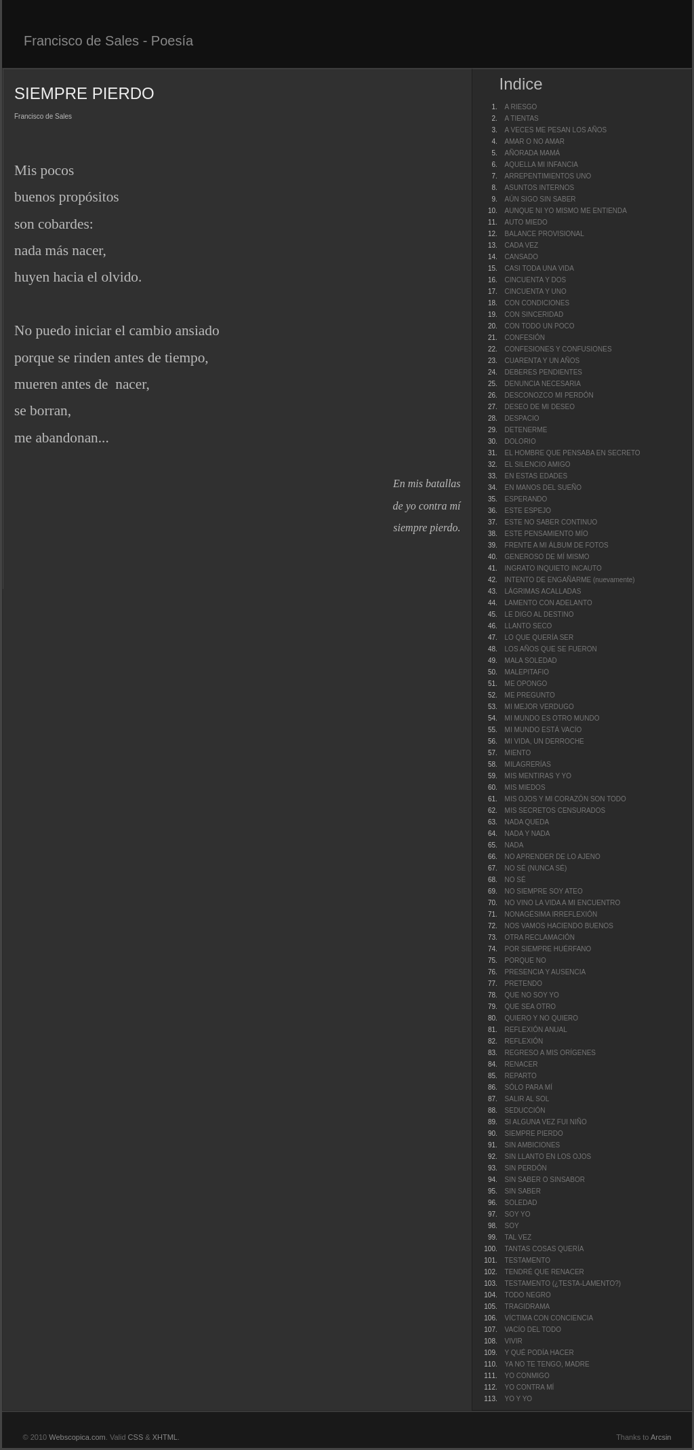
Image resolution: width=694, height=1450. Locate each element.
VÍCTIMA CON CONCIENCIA (549, 1318)
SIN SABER (523, 1191)
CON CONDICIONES (537, 303)
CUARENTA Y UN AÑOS (542, 360)
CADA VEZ (521, 245)
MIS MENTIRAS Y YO (538, 776)
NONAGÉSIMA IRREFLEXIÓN (551, 914)
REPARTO (521, 1076)
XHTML (165, 1437)
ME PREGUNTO (530, 695)
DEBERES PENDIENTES (543, 372)
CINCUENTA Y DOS (536, 280)
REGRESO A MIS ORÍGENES (550, 1052)
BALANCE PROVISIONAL (544, 233)
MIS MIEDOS (525, 787)
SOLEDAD (521, 1202)
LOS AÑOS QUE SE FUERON (551, 649)
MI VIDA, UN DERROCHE (544, 741)
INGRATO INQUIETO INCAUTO (553, 568)
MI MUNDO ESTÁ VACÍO (543, 729)
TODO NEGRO (528, 1295)
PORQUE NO (525, 960)
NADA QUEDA (527, 822)
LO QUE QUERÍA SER (539, 637)
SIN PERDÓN (526, 1168)
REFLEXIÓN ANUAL (536, 1029)
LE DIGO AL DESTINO (539, 614)
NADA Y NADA (527, 833)
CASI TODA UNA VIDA (539, 268)
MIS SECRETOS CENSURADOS (555, 810)
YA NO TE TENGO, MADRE (547, 1364)
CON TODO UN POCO (540, 326)
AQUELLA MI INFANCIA (541, 164)
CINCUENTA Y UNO (536, 291)
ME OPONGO (526, 683)
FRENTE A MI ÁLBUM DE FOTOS (557, 545)
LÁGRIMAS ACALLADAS (543, 591)
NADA (514, 845)
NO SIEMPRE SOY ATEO (544, 891)
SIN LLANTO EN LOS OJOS (548, 1156)
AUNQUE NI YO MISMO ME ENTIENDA (566, 210)
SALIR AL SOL (527, 1099)
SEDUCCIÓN (525, 1110)
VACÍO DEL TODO (533, 1329)
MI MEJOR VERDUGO (539, 706)
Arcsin (661, 1437)
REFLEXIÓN (524, 1041)
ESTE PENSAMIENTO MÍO (546, 533)
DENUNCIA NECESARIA (543, 383)
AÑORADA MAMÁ (532, 153)
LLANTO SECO (528, 626)
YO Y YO (519, 1399)
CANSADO (521, 257)
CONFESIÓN (525, 337)
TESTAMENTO (527, 1260)
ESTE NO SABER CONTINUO (551, 522)
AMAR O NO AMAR (535, 141)
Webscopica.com (77, 1437)
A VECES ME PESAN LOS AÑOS (556, 130)
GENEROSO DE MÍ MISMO (547, 556)
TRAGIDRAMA (527, 1306)
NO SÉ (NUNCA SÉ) (536, 868)
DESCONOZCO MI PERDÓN (549, 395)
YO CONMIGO (527, 1375)
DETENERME (526, 430)
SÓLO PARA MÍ (528, 1087)
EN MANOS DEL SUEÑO (543, 487)
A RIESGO (521, 107)
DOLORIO (520, 441)
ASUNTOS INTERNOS (540, 187)
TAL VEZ (518, 1237)
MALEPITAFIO (527, 672)
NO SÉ (515, 879)
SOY (512, 1225)
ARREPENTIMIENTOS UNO (548, 176)
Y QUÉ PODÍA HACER (539, 1352)
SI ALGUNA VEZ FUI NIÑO (546, 1122)
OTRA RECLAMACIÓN (540, 937)
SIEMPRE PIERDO (534, 1133)
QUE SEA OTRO (530, 1006)
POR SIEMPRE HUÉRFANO (548, 949)
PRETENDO (524, 983)
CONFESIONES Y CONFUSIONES (558, 349)
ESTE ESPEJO (528, 510)
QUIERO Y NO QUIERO (542, 1018)
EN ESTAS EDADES (536, 476)
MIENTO (518, 753)
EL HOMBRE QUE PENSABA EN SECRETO (572, 453)
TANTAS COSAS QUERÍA (544, 1249)
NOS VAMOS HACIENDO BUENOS (559, 926)
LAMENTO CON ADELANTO (548, 603)
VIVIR (514, 1341)
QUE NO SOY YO (532, 995)
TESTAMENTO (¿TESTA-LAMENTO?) (563, 1283)
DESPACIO (522, 418)
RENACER (521, 1064)
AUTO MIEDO (526, 222)
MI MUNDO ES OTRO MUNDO (552, 718)
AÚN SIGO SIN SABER (540, 199)
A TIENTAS (522, 118)
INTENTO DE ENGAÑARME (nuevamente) (570, 580)
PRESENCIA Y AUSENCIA (545, 972)
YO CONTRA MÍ (529, 1387)
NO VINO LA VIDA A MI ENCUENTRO (563, 903)
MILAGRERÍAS (528, 764)
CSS (136, 1437)
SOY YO (518, 1214)
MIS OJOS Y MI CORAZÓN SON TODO (565, 799)
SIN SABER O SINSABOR (545, 1179)
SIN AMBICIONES (532, 1145)
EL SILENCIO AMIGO (538, 464)
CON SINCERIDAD (534, 314)
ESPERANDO (526, 499)
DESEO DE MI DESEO (540, 407)
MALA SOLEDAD (531, 660)
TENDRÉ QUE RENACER (544, 1272)
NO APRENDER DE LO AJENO (552, 856)
